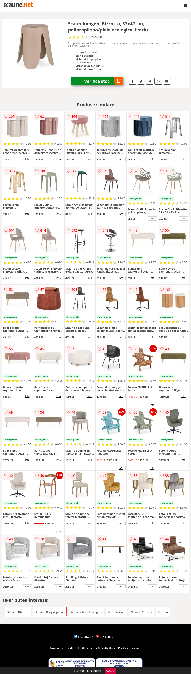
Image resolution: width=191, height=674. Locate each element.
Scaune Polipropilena (50, 612)
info (27, 159)
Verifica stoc (103, 81)
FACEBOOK (83, 637)
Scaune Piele (116, 612)
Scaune (163, 612)
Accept (110, 671)
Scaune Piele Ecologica (86, 612)
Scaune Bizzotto (18, 612)
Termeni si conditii (62, 648)
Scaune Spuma (141, 612)
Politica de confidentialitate (97, 648)
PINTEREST (105, 637)
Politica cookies (129, 648)
